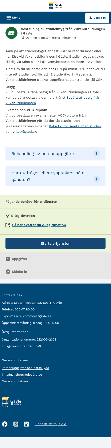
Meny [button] (12, 17)
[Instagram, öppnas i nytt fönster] (16, 424)
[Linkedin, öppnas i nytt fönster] (26, 424)
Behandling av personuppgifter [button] (42, 153)
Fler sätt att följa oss (51, 424)
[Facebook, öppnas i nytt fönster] (5, 424)
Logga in (98, 17)
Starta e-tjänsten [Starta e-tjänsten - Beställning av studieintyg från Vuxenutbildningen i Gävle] (56, 243)
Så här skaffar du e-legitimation (39, 225)
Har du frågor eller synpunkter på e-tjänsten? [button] (49, 176)
